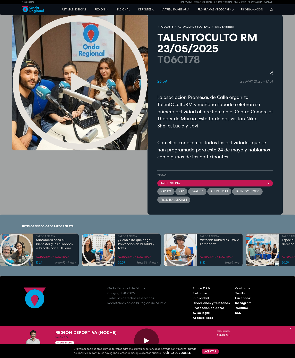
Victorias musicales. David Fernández (219, 242)
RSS (238, 313)
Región (100, 9)
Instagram (243, 303)
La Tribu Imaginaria (175, 9)
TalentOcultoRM (247, 191)
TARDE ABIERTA (224, 26)
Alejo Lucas (219, 191)
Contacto (242, 288)
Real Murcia (240, 2)
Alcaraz (268, 2)
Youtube (241, 308)
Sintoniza (200, 293)
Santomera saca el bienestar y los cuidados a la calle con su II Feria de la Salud (54, 244)
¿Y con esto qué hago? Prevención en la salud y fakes (136, 244)
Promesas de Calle (174, 199)
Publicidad (201, 298)
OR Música (223, 335)
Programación (252, 9)
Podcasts (166, 26)
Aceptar (210, 351)
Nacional (123, 9)
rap (181, 191)
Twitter (241, 293)
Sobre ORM (202, 288)
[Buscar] (270, 9)
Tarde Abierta (215, 183)
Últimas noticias (74, 9)
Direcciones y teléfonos (211, 303)
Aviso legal (201, 313)
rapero (166, 191)
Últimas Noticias (223, 2)
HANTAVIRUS (186, 2)
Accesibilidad (203, 318)
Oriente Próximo (203, 2)
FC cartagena (255, 2)
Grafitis (197, 191)
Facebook (243, 298)
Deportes (144, 9)
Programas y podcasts (214, 9)
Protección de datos (209, 308)
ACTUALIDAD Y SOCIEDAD (194, 26)
